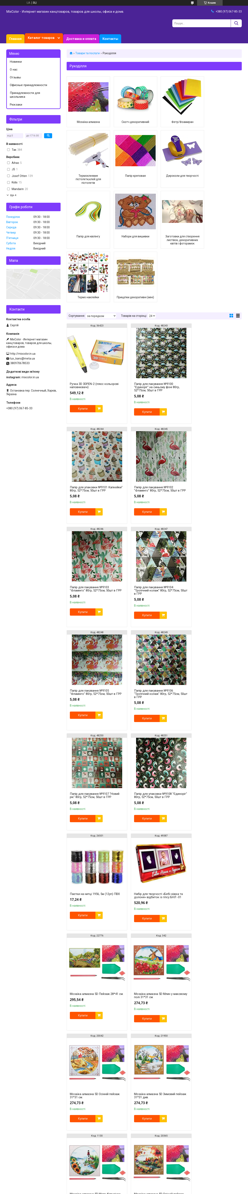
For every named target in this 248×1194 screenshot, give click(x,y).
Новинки (16, 61)
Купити (83, 354)
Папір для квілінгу (176, 182)
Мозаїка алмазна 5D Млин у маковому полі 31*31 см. (148, 745)
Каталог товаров (41, 38)
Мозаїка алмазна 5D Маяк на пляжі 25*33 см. (213, 1045)
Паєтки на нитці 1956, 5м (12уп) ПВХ (151, 641)
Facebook (13, 1123)
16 (232, 1094)
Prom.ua (143, 1183)
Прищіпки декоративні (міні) (176, 238)
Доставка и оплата (81, 39)
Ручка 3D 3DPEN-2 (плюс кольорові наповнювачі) (94, 332)
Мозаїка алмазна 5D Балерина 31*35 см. (150, 1045)
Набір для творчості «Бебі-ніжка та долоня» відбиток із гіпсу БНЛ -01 (213, 641)
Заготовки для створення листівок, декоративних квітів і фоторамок (87, 240)
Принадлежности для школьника (25, 95)
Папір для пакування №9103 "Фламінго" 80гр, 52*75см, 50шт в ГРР (152, 437)
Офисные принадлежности (28, 85)
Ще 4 (13, 195)
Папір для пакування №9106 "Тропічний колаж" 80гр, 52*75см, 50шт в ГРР (152, 540)
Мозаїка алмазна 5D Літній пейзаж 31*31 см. (94, 945)
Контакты (110, 39)
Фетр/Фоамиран (176, 122)
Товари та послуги (87, 53)
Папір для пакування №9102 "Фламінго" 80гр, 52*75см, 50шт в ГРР (92, 437)
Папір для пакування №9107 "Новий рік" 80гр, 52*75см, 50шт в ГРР (212, 540)
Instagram (13, 1119)
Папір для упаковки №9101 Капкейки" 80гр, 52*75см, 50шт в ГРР (211, 333)
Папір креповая (87, 182)
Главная (15, 39)
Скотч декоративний (132, 122)
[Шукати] (236, 23)
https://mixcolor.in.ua (110, 1169)
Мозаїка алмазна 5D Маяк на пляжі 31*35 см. (213, 945)
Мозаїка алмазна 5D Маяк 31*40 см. (92, 1045)
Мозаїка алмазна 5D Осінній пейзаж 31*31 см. (208, 745)
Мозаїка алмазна (87, 122)
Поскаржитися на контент (153, 1190)
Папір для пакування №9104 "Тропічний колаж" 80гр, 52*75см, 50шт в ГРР (212, 437)
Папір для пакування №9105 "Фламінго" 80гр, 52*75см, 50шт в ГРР (92, 540)
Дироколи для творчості (132, 182)
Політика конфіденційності (185, 1190)
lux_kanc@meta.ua (22, 358)
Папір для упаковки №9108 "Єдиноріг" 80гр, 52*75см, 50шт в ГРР (92, 643)
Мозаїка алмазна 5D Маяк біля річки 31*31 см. (150, 845)
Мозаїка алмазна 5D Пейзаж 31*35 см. (153, 945)
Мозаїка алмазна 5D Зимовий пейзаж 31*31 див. (90, 845)
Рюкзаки (16, 104)
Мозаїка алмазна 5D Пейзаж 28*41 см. (94, 745)
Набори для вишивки (221, 182)
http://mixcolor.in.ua (22, 353)
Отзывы (15, 77)
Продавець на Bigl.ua (124, 1186)
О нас (14, 69)
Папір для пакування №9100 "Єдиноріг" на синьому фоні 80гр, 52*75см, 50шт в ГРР (152, 333)
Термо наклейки (132, 236)
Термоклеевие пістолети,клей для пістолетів (221, 125)
